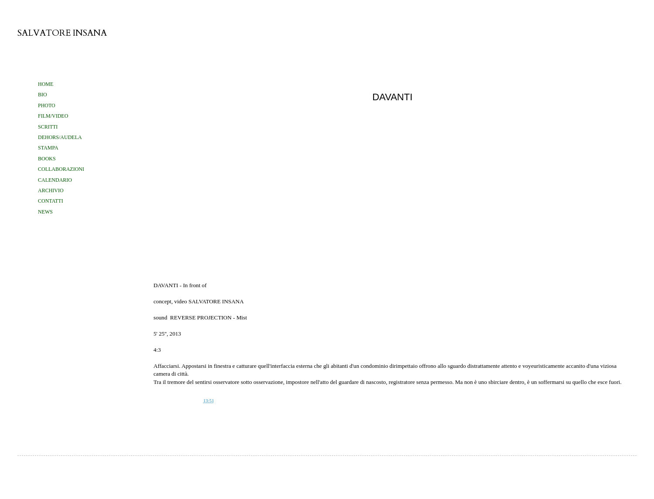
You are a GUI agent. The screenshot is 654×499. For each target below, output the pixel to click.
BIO (42, 95)
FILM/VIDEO (53, 116)
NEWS (45, 212)
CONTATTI (50, 201)
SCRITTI (48, 127)
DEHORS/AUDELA (60, 137)
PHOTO (46, 105)
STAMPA (48, 148)
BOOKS (47, 159)
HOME (45, 84)
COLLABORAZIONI (61, 169)
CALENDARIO (55, 180)
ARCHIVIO (51, 190)
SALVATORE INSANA (62, 33)
